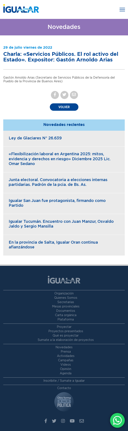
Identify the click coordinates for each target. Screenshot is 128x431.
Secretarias (65, 302)
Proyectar (64, 327)
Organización (64, 293)
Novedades (64, 347)
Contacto (64, 388)
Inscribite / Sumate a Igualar (64, 380)
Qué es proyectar (66, 335)
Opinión (65, 369)
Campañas (65, 360)
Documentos (65, 310)
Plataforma (65, 319)
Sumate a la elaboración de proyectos (66, 340)
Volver (64, 107)
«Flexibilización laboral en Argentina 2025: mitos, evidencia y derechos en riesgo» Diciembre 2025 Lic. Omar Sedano (59, 159)
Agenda (65, 373)
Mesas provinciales (65, 306)
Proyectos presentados (65, 331)
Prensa (66, 351)
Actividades (66, 356)
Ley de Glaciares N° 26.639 (35, 138)
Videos (65, 364)
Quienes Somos (65, 297)
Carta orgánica (65, 315)
